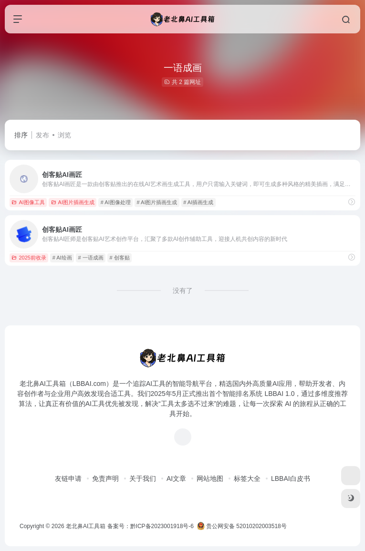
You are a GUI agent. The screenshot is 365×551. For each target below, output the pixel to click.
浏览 (64, 135)
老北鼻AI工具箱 (85, 526)
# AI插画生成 (198, 202)
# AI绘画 (62, 257)
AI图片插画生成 (72, 202)
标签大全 (247, 478)
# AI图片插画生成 (157, 202)
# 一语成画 (90, 257)
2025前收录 (28, 257)
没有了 (183, 290)
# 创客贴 (119, 257)
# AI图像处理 (116, 202)
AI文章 (176, 478)
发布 (42, 135)
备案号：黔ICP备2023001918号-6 (150, 526)
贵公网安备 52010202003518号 (242, 526)
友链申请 (68, 478)
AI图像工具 (27, 202)
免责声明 (105, 478)
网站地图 (210, 478)
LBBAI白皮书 (290, 478)
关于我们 (142, 478)
